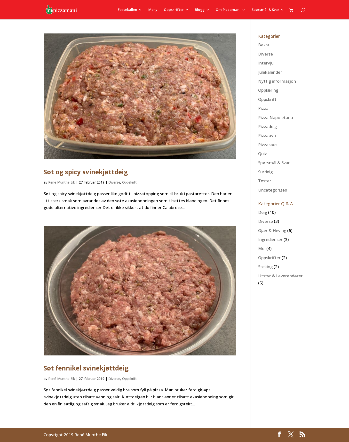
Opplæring (268, 90)
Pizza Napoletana (275, 117)
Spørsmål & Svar (265, 10)
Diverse (114, 182)
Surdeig (265, 172)
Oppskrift (129, 182)
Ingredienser (270, 239)
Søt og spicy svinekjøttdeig (86, 172)
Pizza (263, 108)
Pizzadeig (267, 126)
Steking (265, 266)
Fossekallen (127, 10)
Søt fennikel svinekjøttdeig (86, 368)
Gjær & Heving (272, 230)
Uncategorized (272, 190)
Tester (264, 181)
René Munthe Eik (61, 182)
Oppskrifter (174, 10)
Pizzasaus (267, 144)
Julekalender (270, 72)
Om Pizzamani (228, 10)
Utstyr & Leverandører (280, 276)
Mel (261, 248)
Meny (153, 10)
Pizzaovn (267, 135)
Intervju (266, 63)
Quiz (262, 153)
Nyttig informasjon (277, 81)
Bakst (264, 45)
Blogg (200, 10)
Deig (262, 212)
